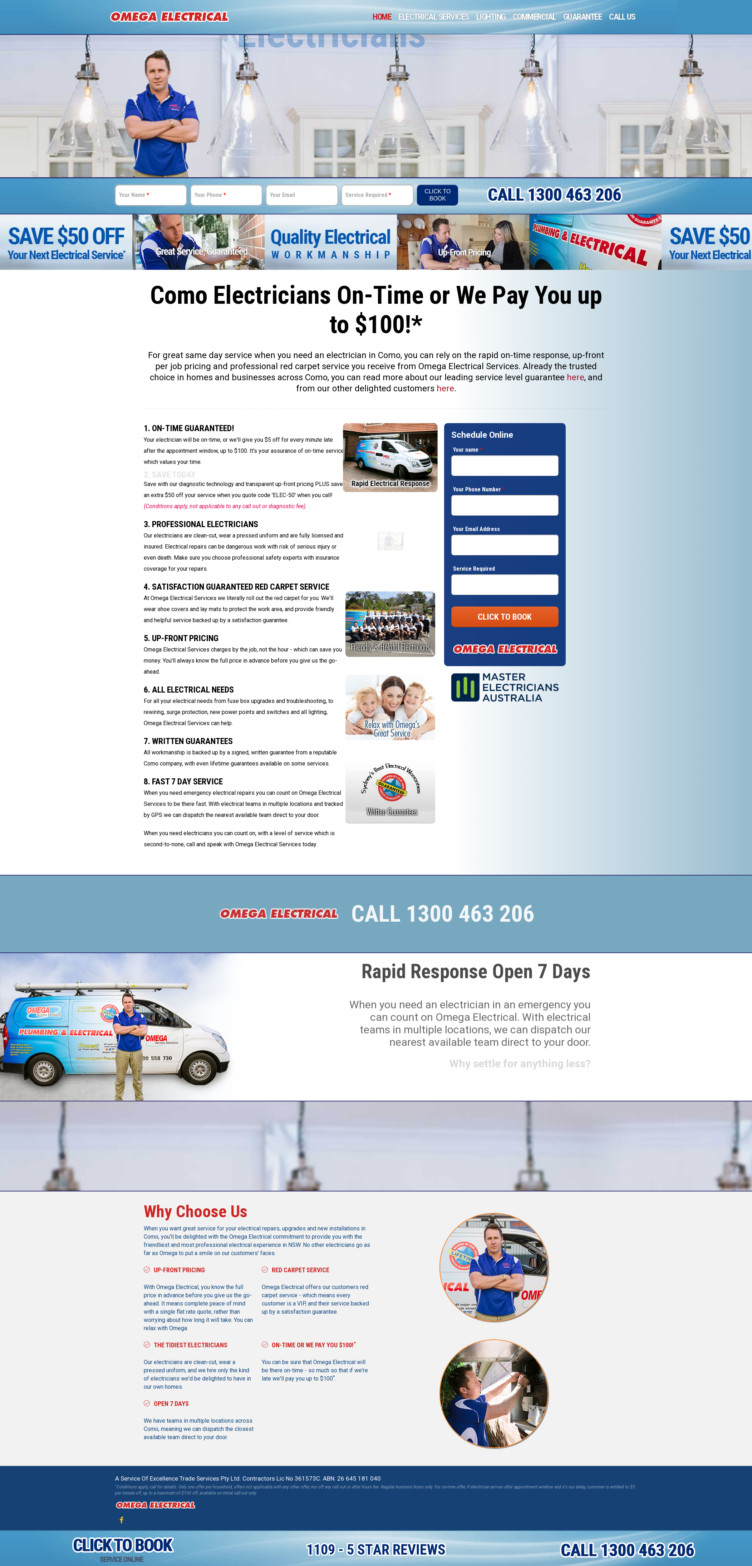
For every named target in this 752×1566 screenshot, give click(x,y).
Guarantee (582, 17)
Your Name (134, 195)
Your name (467, 449)
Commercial (534, 17)
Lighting (491, 17)
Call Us (622, 17)
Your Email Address (476, 529)
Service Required (368, 195)
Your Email (282, 195)
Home (382, 17)
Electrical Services (433, 17)
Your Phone (210, 195)
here (575, 377)
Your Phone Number (479, 489)
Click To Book (437, 195)
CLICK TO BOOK (505, 617)
